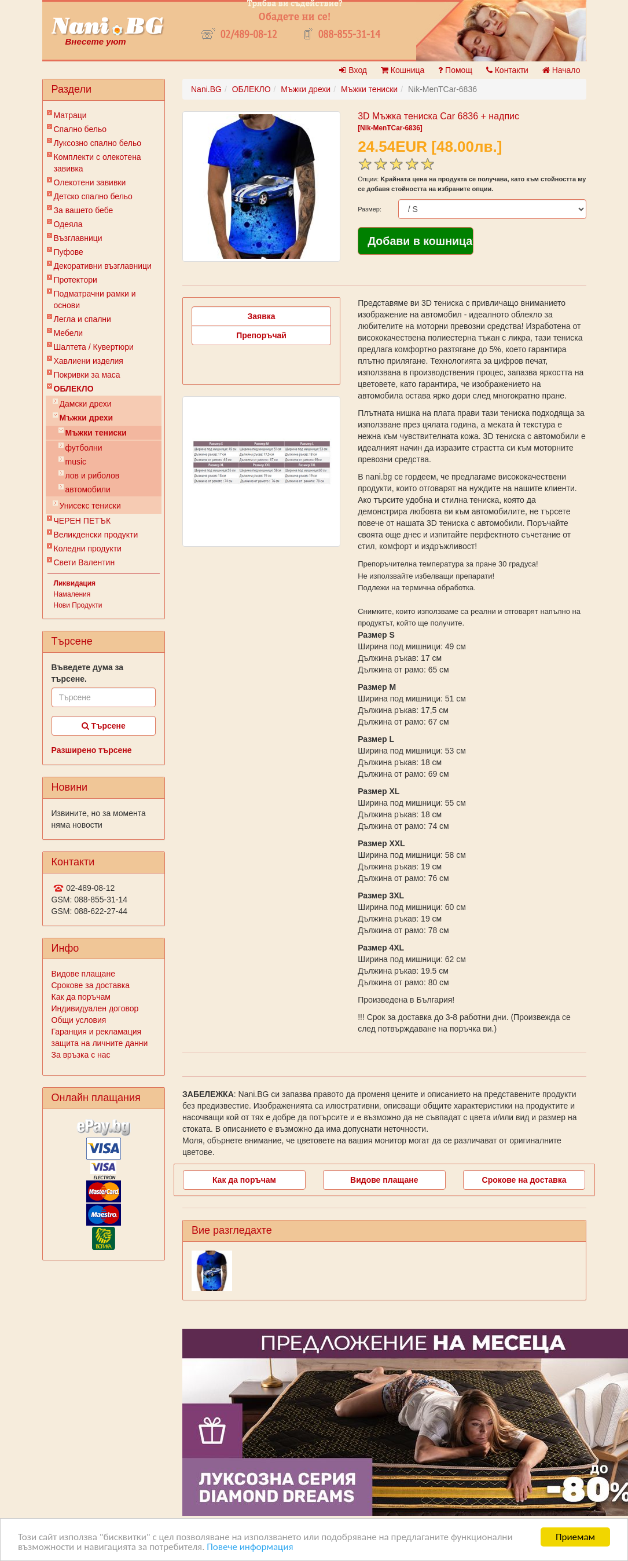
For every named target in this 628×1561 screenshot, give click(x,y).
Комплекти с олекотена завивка (97, 162)
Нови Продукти (78, 605)
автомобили (88, 489)
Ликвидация (75, 583)
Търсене (104, 725)
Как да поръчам (81, 996)
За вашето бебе (83, 210)
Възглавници (78, 238)
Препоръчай (261, 335)
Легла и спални (82, 319)
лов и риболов (92, 475)
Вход (353, 70)
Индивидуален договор (95, 1008)
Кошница (402, 70)
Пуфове (68, 252)
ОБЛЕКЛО (74, 388)
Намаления (72, 594)
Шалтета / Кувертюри (94, 347)
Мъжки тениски (96, 432)
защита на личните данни (100, 1043)
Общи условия (79, 1020)
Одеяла (68, 224)
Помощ (455, 70)
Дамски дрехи (86, 403)
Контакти (507, 70)
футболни (83, 447)
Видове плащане (83, 973)
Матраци (70, 115)
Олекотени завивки (90, 182)
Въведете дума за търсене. (88, 673)
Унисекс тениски (90, 505)
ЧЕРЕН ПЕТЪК (82, 520)
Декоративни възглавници (103, 265)
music (76, 461)
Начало (561, 70)
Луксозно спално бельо (98, 143)
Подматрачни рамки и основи (95, 299)
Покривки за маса (87, 374)
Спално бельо (80, 129)
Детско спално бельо (93, 196)
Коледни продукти (88, 548)
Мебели (68, 333)
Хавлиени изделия (88, 360)
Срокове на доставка (524, 1180)
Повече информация (250, 1547)
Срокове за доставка (91, 985)
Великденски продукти (96, 534)
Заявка (262, 316)
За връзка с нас (81, 1054)
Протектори (75, 279)
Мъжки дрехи (86, 417)
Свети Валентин (84, 562)
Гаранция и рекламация (97, 1031)
